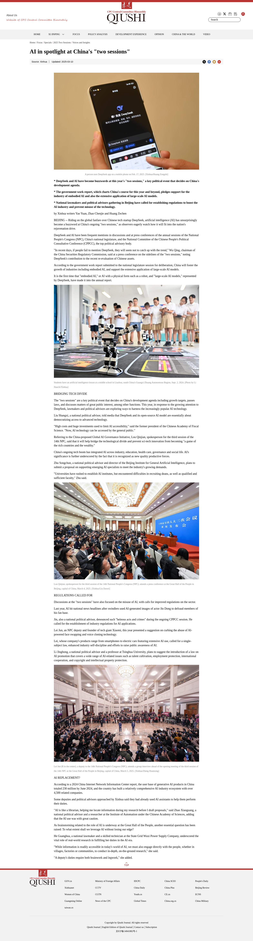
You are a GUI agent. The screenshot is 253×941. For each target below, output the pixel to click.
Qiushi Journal (93, 927)
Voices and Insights (81, 42)
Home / (33, 42)
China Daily (139, 888)
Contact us (139, 927)
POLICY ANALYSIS (97, 34)
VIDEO (206, 34)
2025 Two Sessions (62, 42)
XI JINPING (54, 34)
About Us (11, 15)
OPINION (159, 34)
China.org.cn (170, 901)
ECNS (198, 894)
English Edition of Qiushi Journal (117, 927)
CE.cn (167, 894)
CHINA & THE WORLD (183, 34)
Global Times (140, 901)
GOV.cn (68, 881)
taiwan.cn (69, 907)
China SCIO (170, 881)
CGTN (98, 894)
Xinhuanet (69, 888)
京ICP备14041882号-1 (126, 931)
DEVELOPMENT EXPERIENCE (131, 34)
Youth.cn (138, 894)
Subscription (151, 927)
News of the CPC (103, 901)
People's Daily (201, 881)
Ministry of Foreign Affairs (107, 881)
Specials (48, 42)
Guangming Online (73, 901)
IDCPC (137, 881)
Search (237, 20)
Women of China (72, 894)
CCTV (98, 888)
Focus (39, 42)
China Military (202, 901)
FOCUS (76, 34)
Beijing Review (202, 888)
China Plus (169, 888)
